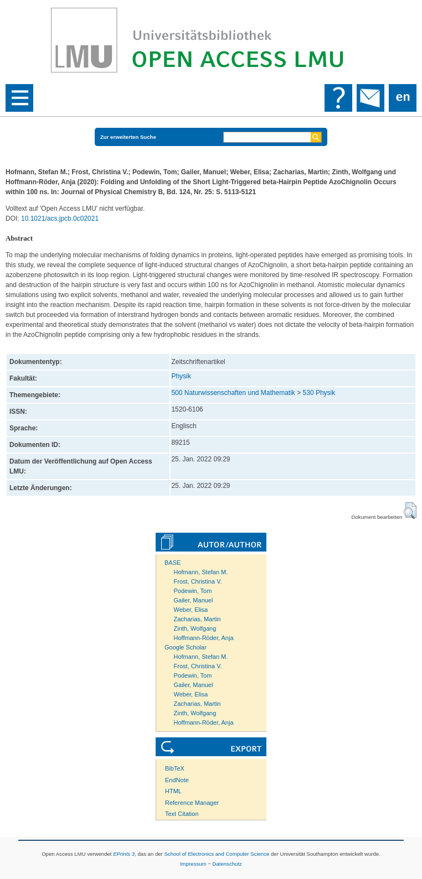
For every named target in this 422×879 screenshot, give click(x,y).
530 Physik (319, 393)
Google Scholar (185, 647)
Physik (181, 376)
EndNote (177, 780)
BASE (172, 562)
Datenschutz (227, 864)
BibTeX (174, 768)
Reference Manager (192, 802)
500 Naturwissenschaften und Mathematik (233, 393)
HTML (173, 791)
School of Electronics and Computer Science (216, 854)
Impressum (193, 864)
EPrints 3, (124, 854)
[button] (410, 510)
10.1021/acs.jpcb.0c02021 (60, 218)
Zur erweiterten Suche (128, 137)
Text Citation (182, 813)
